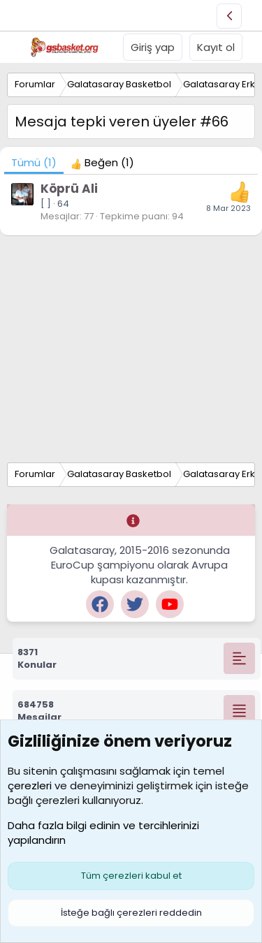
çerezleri (30, 785)
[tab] (102, 162)
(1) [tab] (34, 162)
